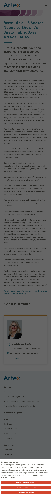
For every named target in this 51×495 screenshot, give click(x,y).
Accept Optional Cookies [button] (25, 483)
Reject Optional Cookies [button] (26, 488)
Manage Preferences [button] (26, 492)
